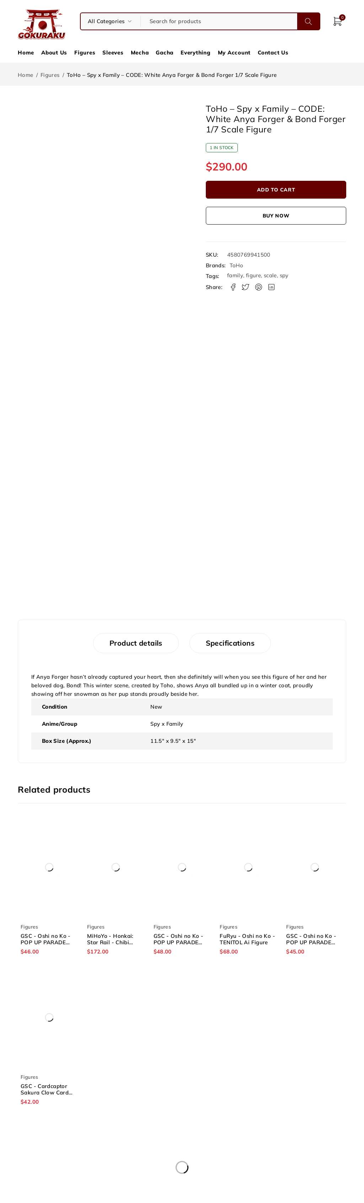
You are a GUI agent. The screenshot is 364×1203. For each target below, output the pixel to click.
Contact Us (273, 52)
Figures (84, 52)
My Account (234, 52)
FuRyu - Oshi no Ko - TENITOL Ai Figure (247, 939)
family (235, 275)
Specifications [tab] (230, 643)
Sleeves (112, 52)
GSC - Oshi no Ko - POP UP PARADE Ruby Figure (311, 942)
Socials (291, 1163)
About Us (54, 52)
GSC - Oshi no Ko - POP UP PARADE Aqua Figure (179, 942)
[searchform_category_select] (110, 21)
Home (26, 52)
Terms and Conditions (182, 1154)
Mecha (140, 52)
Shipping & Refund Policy (291, 1154)
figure (253, 275)
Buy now (276, 215)
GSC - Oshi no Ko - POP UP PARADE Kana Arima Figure (46, 942)
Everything (196, 52)
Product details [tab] (135, 643)
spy (284, 275)
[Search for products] (218, 21)
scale (270, 275)
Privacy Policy (182, 1163)
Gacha (164, 52)
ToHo (236, 265)
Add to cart (276, 190)
